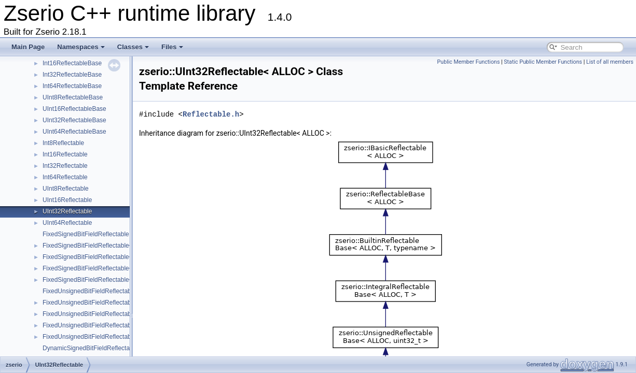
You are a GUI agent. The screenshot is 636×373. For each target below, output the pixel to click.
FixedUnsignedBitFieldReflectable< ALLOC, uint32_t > (117, 325)
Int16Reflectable (65, 154)
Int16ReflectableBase (72, 63)
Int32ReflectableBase (72, 74)
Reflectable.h (211, 114)
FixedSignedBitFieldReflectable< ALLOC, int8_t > (110, 245)
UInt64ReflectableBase (74, 131)
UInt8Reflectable (66, 188)
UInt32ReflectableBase (74, 120)
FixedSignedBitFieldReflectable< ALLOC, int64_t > (112, 279)
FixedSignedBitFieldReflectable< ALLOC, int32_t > (112, 268)
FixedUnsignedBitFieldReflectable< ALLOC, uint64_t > (117, 336)
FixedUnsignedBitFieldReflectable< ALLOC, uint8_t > (116, 302)
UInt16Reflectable (67, 200)
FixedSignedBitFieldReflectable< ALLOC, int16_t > (112, 257)
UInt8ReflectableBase (73, 97)
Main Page (28, 47)
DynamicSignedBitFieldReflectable (90, 348)
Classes (133, 47)
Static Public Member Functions (543, 62)
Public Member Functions (468, 62)
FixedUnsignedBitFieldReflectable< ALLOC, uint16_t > (117, 314)
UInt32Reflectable (67, 211)
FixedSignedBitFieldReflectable (86, 234)
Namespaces (81, 47)
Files (172, 47)
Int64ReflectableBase (72, 86)
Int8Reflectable (63, 143)
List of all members (609, 62)
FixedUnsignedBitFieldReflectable (89, 291)
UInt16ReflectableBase (74, 108)
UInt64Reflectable (67, 222)
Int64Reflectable (65, 177)
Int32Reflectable (65, 165)
